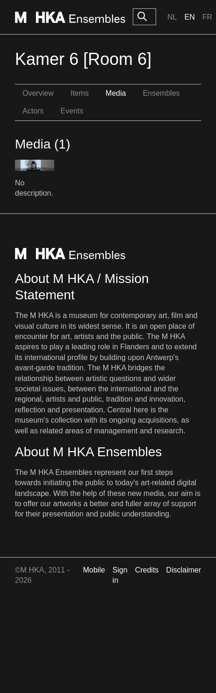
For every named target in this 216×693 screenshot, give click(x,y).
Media (116, 93)
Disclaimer (183, 570)
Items (80, 93)
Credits (147, 570)
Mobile (94, 570)
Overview (38, 93)
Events (71, 111)
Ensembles (161, 93)
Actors (32, 111)
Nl (172, 17)
